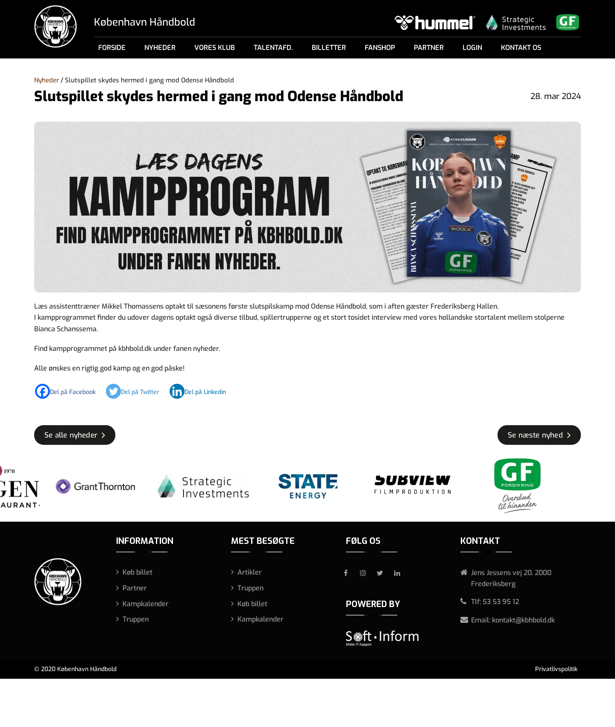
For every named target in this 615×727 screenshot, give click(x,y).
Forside (112, 47)
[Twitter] (137, 391)
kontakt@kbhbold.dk (523, 620)
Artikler (249, 572)
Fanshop (380, 47)
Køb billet (137, 572)
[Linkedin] (202, 391)
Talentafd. (273, 47)
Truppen (136, 619)
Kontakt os (521, 47)
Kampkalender (146, 603)
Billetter (329, 47)
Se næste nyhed (535, 435)
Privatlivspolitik (556, 669)
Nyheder (160, 47)
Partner (429, 47)
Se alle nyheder (70, 435)
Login (472, 47)
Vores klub (214, 47)
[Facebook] (69, 391)
